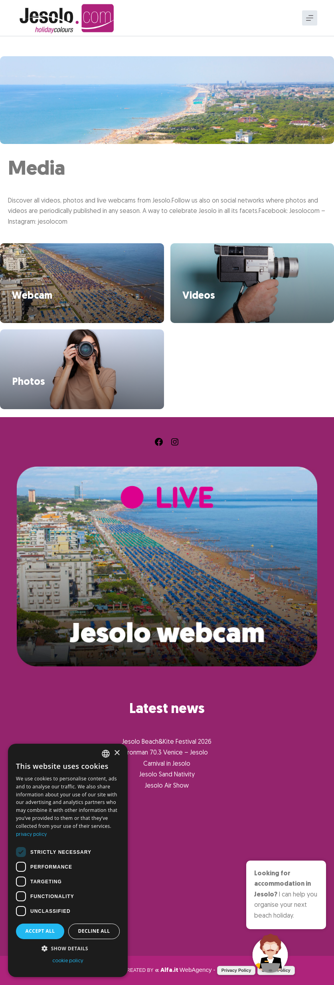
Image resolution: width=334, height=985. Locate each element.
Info (22, 919)
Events (26, 866)
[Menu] (309, 18)
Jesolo (26, 933)
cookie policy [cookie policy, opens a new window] (67, 960)
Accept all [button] (40, 931)
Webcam (32, 296)
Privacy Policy (236, 970)
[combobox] (106, 754)
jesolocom (52, 222)
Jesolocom (304, 211)
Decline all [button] (94, 931)
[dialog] (68, 860)
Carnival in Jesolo (166, 764)
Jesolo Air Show (167, 786)
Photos (28, 382)
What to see (33, 853)
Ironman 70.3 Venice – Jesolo (167, 753)
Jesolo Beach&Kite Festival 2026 (166, 742)
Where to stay (36, 840)
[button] (68, 948)
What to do (32, 893)
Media (24, 906)
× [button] (117, 753)
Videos (198, 296)
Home (24, 827)
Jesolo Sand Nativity (167, 775)
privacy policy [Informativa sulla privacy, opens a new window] (31, 834)
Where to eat (35, 880)
